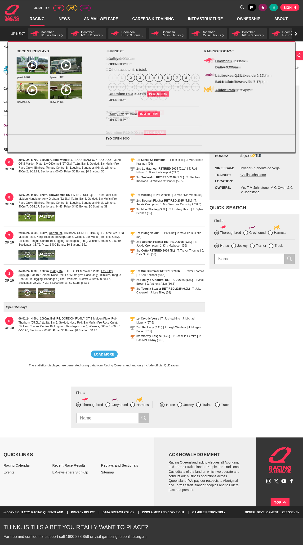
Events (9, 472)
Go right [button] (296, 34)
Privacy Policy (83, 512)
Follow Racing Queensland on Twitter (276, 481)
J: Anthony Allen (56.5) (161, 283)
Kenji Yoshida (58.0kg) (51, 237)
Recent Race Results (69, 465)
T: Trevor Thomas (188, 250)
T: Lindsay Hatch (179, 209)
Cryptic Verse (150, 318)
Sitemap (107, 472)
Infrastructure (205, 19)
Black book (252, 7)
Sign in (290, 7)
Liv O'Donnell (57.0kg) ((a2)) (62, 163)
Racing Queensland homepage (280, 460)
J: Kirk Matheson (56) (173, 245)
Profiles (35, 46)
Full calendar (273, 7)
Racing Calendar (17, 465)
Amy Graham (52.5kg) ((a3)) (60, 198)
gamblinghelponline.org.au (124, 537)
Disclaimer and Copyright (163, 512)
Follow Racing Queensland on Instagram (268, 481)
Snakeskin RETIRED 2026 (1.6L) (162, 177)
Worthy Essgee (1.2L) (155, 336)
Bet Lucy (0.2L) (152, 327)
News (64, 19)
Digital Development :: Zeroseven (272, 512)
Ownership (249, 19)
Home (12, 13)
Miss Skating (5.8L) (154, 209)
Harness (72, 8)
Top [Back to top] (280, 502)
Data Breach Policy (118, 512)
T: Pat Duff (167, 233)
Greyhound (85, 8)
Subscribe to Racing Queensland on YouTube (283, 481)
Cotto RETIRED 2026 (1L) (158, 250)
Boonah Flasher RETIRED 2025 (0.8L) (167, 241)
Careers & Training (153, 19)
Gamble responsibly (208, 512)
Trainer (261, 246)
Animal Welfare (101, 19)
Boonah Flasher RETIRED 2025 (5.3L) (167, 200)
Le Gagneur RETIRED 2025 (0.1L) (164, 168)
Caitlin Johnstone (253, 175)
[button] (47, 33)
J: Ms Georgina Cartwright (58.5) (180, 204)
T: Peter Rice (175, 160)
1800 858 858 (77, 537)
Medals (146, 195)
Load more (104, 354)
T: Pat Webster (162, 195)
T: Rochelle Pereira (184, 336)
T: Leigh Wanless (175, 327)
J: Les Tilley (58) (160, 292)
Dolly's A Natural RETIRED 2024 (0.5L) (167, 280)
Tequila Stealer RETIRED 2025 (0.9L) (165, 288)
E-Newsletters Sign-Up (70, 472)
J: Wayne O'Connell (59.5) (166, 181)
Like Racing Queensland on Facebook (291, 481)
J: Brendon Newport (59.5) (162, 172)
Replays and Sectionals (119, 465)
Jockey (242, 246)
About (281, 19)
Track (279, 246)
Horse (224, 246)
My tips (262, 7)
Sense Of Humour (153, 160)
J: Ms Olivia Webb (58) (188, 195)
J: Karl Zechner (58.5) (151, 275)
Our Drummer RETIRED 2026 (160, 271)
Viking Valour (150, 233)
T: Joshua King (170, 318)
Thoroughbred (58, 8)
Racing (37, 19)
